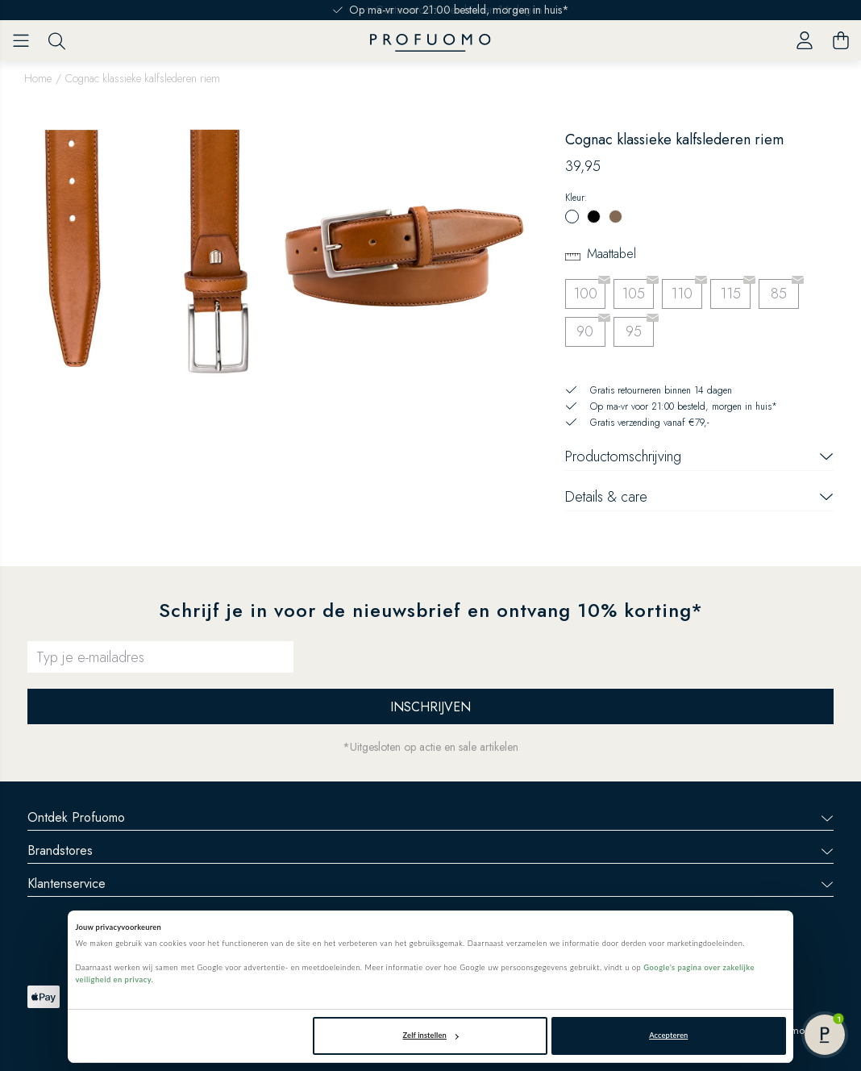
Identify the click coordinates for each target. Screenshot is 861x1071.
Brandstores (430, 850)
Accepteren (668, 1035)
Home (38, 78)
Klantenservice (430, 883)
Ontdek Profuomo (430, 817)
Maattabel (611, 253)
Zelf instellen (431, 1035)
